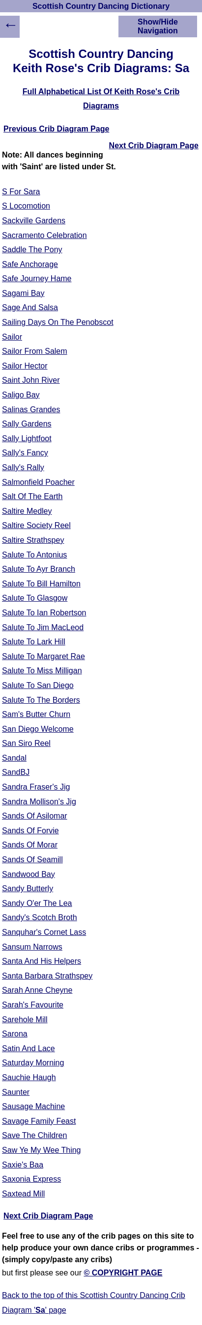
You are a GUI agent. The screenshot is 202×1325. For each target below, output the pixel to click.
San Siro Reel (26, 743)
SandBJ (15, 772)
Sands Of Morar (30, 845)
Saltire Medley (27, 511)
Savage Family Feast (39, 1121)
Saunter (15, 1092)
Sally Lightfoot (27, 438)
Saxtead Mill (23, 1194)
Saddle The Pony (32, 249)
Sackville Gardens (33, 220)
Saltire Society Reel (36, 525)
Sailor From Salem (34, 351)
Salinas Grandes (31, 409)
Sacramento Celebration (44, 235)
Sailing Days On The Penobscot (58, 322)
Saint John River (30, 380)
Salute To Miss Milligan (42, 670)
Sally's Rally (23, 467)
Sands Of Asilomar (34, 816)
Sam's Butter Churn (36, 714)
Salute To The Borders (41, 700)
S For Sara (21, 191)
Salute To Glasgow (34, 598)
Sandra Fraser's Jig (36, 787)
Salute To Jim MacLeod (43, 627)
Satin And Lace (28, 1048)
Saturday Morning (33, 1063)
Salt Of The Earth (32, 496)
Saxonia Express (31, 1179)
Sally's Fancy (25, 453)
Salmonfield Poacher (38, 482)
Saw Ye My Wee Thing (41, 1150)
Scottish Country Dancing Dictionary (101, 6)
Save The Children (34, 1135)
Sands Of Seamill (32, 859)
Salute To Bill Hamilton (41, 584)
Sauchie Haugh (29, 1077)
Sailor (12, 337)
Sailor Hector (24, 366)
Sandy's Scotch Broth (39, 917)
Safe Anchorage (30, 264)
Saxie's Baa (22, 1165)
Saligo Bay (21, 395)
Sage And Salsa (30, 307)
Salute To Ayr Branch (38, 569)
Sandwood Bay (28, 874)
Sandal (14, 758)
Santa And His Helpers (41, 961)
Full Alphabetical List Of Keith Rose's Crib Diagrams (101, 98)
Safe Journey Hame (36, 278)
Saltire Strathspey (33, 540)
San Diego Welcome (38, 729)
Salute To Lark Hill (33, 641)
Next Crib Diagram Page (154, 145)
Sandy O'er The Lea (37, 903)
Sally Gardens (27, 424)
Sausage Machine (33, 1106)
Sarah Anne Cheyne (37, 990)
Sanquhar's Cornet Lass (44, 932)
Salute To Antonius (34, 555)
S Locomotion (26, 206)
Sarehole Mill (24, 1019)
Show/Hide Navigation (158, 26)
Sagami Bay (23, 293)
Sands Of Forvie (30, 830)
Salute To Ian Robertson (44, 613)
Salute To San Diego (38, 685)
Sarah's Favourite (32, 1005)
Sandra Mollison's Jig (39, 801)
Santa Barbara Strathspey (47, 976)
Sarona (15, 1034)
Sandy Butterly (27, 888)
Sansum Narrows (32, 947)
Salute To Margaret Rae (43, 656)
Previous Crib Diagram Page (56, 129)
